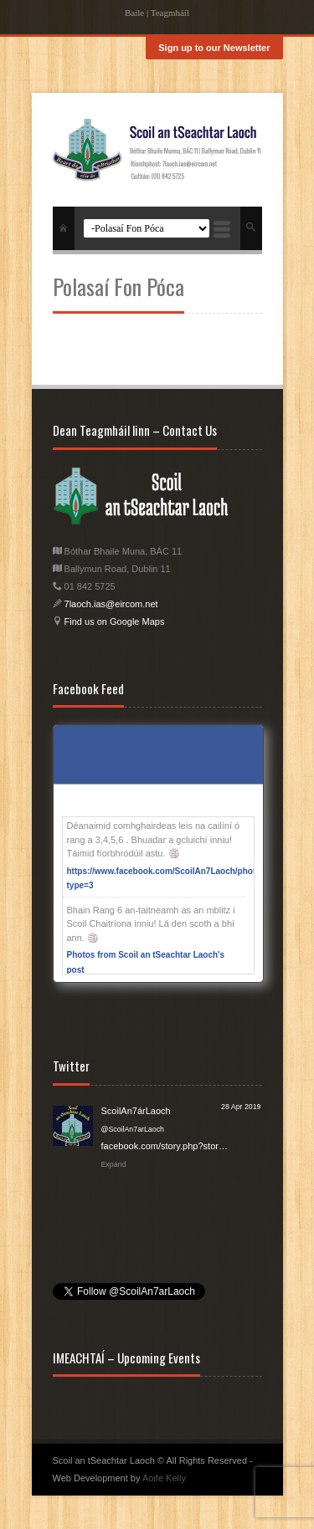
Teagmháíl (170, 13)
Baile (134, 13)
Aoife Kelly (164, 1478)
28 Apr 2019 (240, 1106)
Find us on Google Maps (113, 621)
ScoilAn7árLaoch (136, 1111)
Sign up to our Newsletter (214, 48)
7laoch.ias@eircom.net (111, 604)
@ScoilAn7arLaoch (132, 1129)
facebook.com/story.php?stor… (164, 1146)
